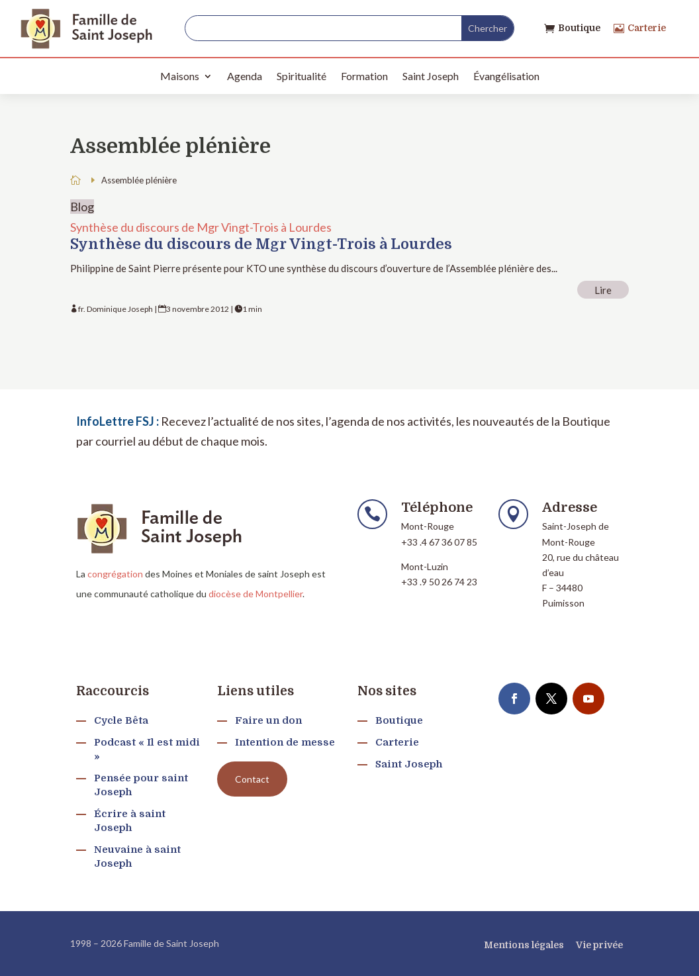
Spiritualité (301, 76)
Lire (603, 289)
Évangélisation (506, 76)
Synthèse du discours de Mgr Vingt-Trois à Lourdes (201, 227)
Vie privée (599, 945)
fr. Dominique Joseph (115, 309)
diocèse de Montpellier (256, 593)
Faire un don (268, 720)
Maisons (179, 76)
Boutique (579, 28)
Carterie (647, 28)
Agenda (244, 76)
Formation (364, 76)
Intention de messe (285, 742)
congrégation (115, 573)
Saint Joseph (430, 76)
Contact (252, 779)
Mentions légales (524, 945)
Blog (82, 206)
